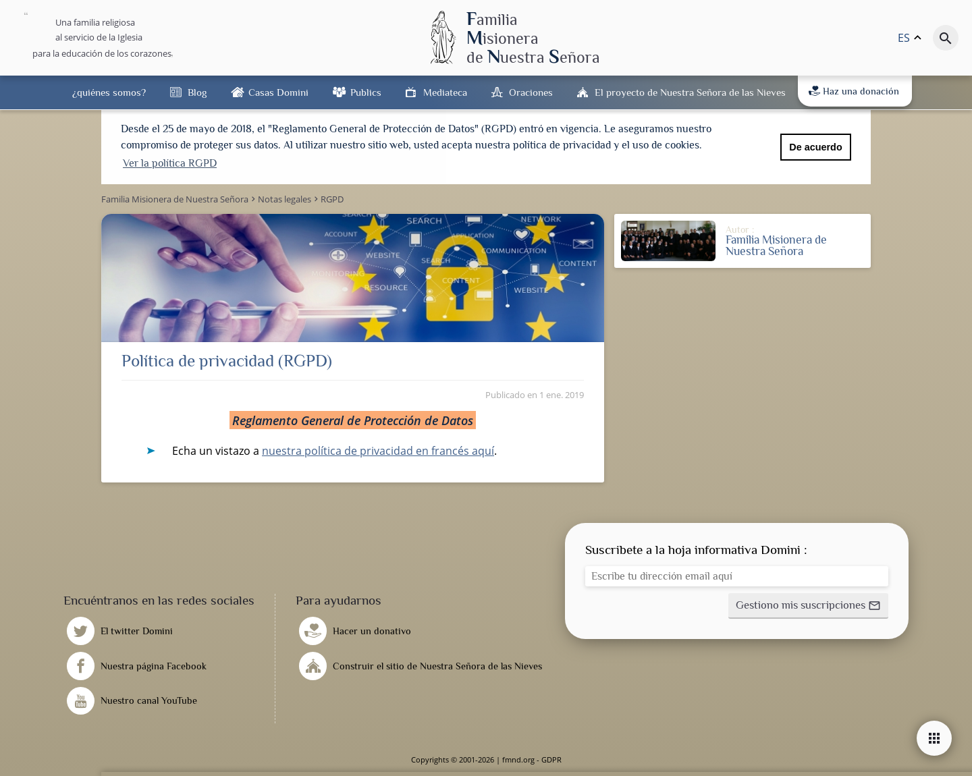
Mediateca (445, 92)
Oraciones (531, 92)
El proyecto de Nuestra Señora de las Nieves (690, 92)
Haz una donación (854, 91)
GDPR (551, 759)
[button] (808, 606)
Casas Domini (278, 92)
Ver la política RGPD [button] (170, 163)
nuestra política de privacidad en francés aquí (378, 450)
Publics (365, 92)
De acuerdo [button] (815, 147)
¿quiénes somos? (109, 92)
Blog (197, 92)
